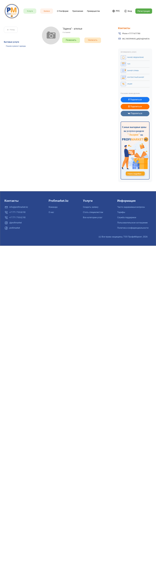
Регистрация (144, 11)
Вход (130, 11)
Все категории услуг (92, 217)
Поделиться (135, 99)
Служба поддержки (126, 217)
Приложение (77, 11)
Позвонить (71, 40)
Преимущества (93, 11)
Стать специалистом (93, 212)
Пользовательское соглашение (132, 222)
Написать (92, 40)
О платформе (62, 11)
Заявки (47, 11)
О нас (51, 212)
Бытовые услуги (11, 42)
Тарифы (121, 212)
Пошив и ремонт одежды (16, 46)
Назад (11, 30)
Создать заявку (90, 207)
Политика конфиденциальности (132, 228)
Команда (53, 207)
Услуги (30, 11)
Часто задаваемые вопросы (131, 207)
